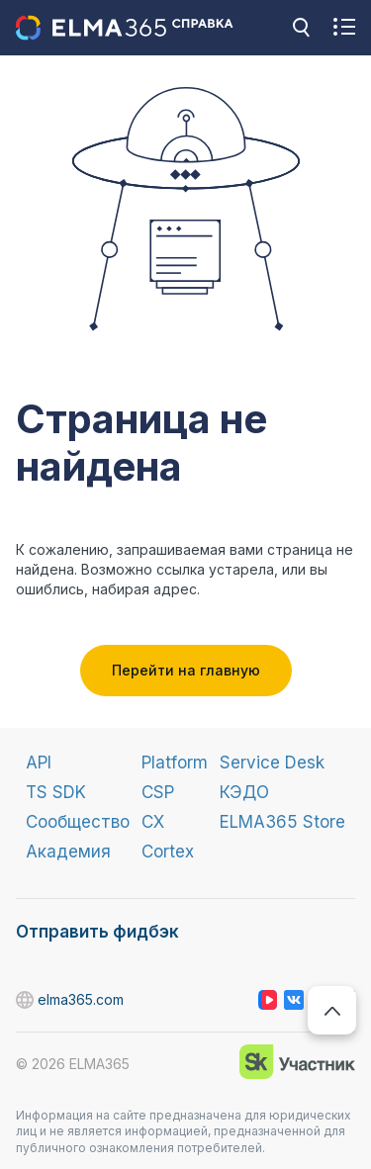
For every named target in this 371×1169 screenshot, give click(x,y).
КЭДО (244, 792)
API (38, 762)
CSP (157, 792)
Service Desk (272, 762)
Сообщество (78, 822)
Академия (68, 851)
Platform (174, 762)
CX (152, 822)
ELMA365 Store (282, 822)
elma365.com (26, 1000)
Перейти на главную (186, 670)
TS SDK (56, 792)
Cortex (167, 851)
